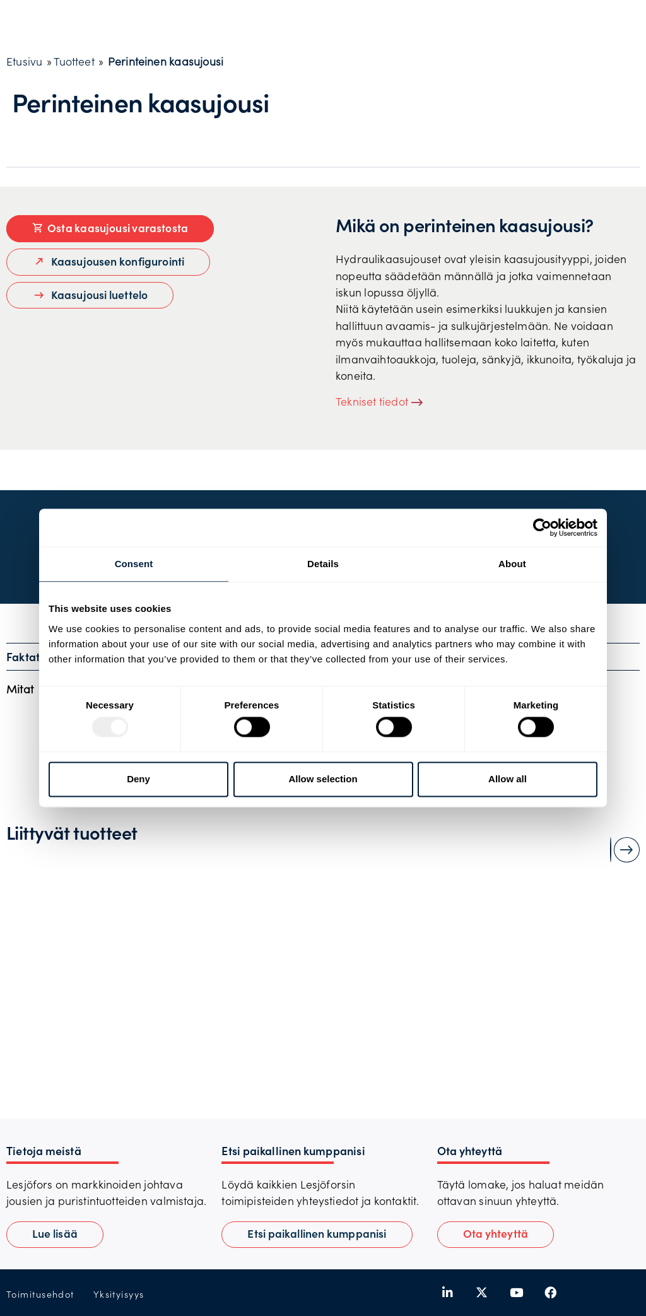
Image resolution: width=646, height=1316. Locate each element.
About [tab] (512, 563)
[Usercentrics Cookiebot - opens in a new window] (542, 527)
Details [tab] (323, 563)
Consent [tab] (134, 563)
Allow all (507, 778)
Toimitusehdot (40, 1294)
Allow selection (322, 778)
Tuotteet (74, 61)
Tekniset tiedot (372, 401)
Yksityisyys (118, 1294)
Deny (138, 778)
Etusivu (24, 61)
